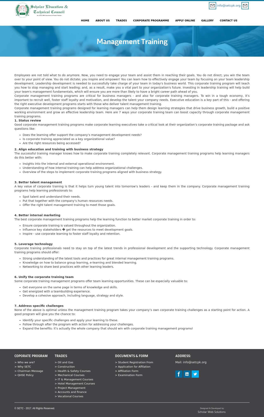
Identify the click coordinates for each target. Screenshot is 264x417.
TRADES (121, 20)
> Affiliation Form (126, 371)
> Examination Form (129, 375)
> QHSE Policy (24, 375)
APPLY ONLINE (185, 20)
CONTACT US (228, 20)
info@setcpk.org (224, 5)
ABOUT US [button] (102, 20)
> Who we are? (24, 362)
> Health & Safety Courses (73, 371)
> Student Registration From (134, 362)
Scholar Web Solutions (212, 412)
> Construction (65, 366)
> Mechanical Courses (69, 375)
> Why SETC (22, 366)
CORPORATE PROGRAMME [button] (151, 20)
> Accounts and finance (71, 392)
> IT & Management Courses (74, 379)
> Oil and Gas (64, 362)
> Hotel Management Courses (75, 383)
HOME (85, 20)
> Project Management (70, 387)
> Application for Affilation (133, 366)
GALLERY (207, 20)
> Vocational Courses (69, 396)
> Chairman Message (28, 371)
